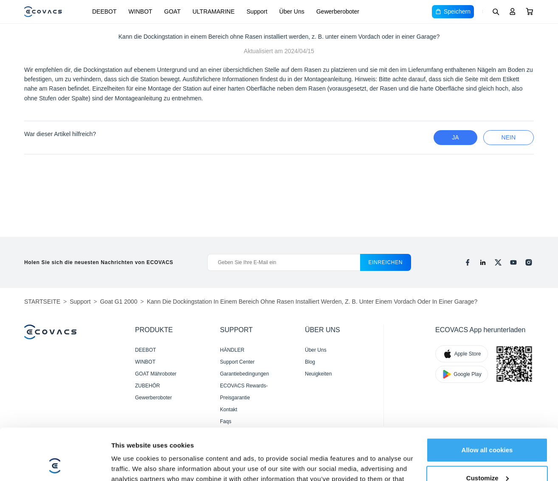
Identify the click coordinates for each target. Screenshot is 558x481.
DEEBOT (104, 11)
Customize (487, 429)
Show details (131, 464)
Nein (509, 137)
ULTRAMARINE (213, 11)
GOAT (172, 11)
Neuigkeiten (318, 374)
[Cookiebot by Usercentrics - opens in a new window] (55, 464)
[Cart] (529, 11)
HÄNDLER (232, 350)
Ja (455, 137)
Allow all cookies (487, 401)
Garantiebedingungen (244, 374)
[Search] (495, 11)
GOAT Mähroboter (156, 374)
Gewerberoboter (337, 11)
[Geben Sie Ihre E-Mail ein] (283, 262)
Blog (310, 362)
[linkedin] (483, 262)
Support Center (237, 362)
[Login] (512, 11)
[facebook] (467, 262)
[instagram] (529, 262)
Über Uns (291, 11)
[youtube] (513, 262)
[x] (498, 262)
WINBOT (140, 11)
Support (257, 11)
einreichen (386, 262)
